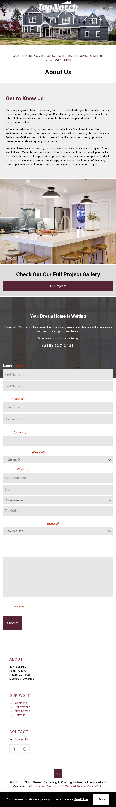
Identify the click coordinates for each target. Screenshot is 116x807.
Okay (101, 799)
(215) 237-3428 (58, 60)
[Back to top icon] (58, 773)
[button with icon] (14, 749)
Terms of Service (75, 786)
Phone (14, 432)
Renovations (22, 707)
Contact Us (21, 739)
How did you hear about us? (31, 523)
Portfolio (20, 715)
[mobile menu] (110, 6)
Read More (81, 799)
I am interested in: (24, 452)
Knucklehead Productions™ (46, 786)
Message (10, 541)
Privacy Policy (95, 786)
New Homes (22, 711)
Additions (21, 703)
